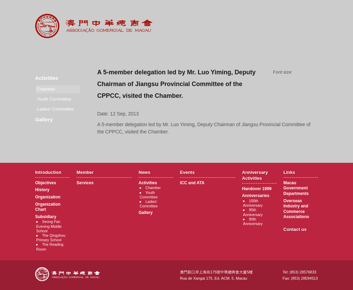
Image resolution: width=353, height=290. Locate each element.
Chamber (153, 188)
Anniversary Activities (219, 51)
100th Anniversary (253, 203)
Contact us (294, 229)
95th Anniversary (253, 212)
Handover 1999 (256, 188)
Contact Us (304, 51)
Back (207, 145)
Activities (46, 78)
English (308, 11)
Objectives (45, 182)
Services (85, 182)
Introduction (49, 51)
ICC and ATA (192, 182)
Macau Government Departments (296, 188)
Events (176, 51)
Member (92, 51)
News (134, 51)
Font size (307, 72)
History (42, 189)
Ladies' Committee (55, 109)
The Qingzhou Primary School (50, 237)
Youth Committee (54, 99)
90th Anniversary (253, 221)
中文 (290, 11)
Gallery (44, 119)
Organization (47, 197)
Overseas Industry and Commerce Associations (296, 208)
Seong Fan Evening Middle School (49, 226)
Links (261, 51)
